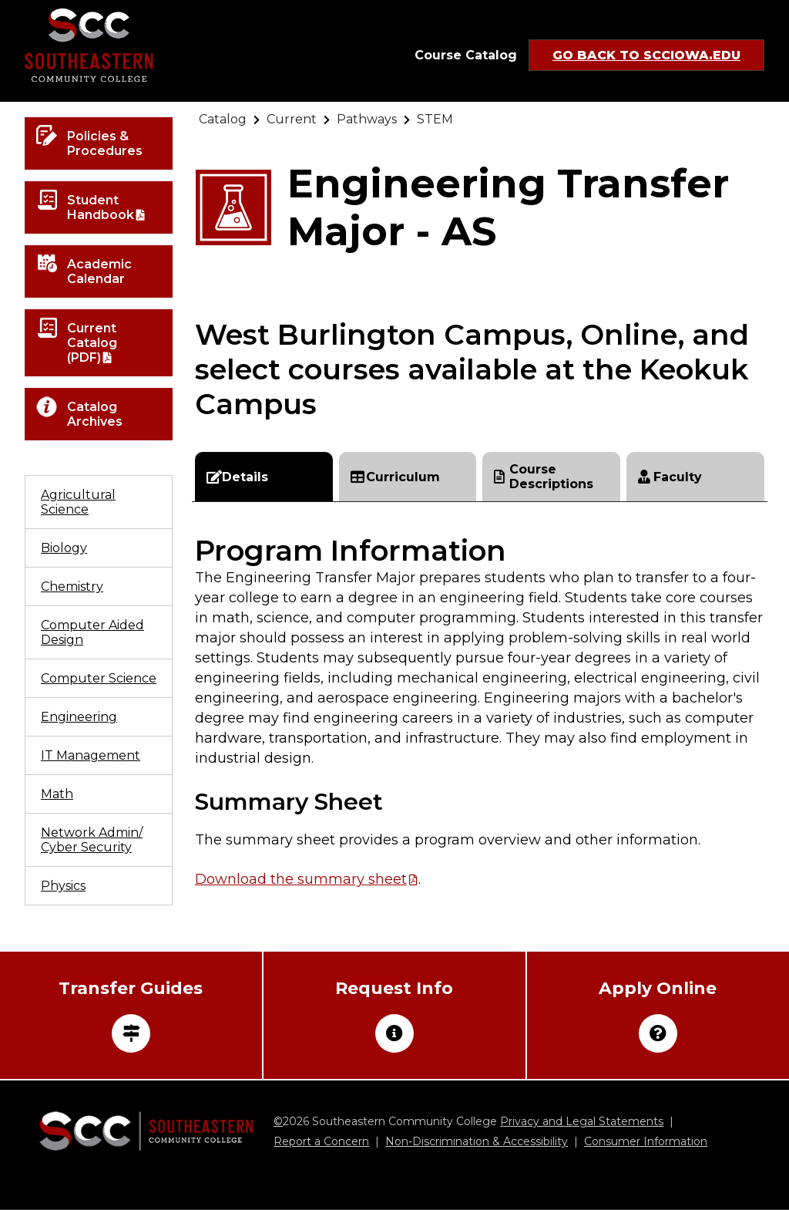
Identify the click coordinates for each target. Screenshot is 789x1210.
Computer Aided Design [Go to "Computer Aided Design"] (92, 632)
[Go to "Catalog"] (222, 119)
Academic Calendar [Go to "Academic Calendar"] (99, 271)
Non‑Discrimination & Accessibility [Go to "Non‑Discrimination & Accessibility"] (476, 1141)
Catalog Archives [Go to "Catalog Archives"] (95, 414)
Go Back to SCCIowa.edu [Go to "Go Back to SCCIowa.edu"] (646, 55)
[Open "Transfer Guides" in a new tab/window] (131, 1015)
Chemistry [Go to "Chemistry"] (72, 586)
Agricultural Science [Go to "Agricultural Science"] (78, 502)
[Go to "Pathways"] (367, 119)
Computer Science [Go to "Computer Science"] (98, 678)
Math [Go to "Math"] (57, 794)
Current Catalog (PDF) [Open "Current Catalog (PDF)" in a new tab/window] (92, 343)
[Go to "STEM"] (435, 119)
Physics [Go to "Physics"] (63, 885)
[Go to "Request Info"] (394, 1015)
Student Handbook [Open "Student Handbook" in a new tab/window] (100, 207)
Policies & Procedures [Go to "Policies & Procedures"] (105, 143)
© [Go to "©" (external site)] (278, 1121)
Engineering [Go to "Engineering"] (79, 716)
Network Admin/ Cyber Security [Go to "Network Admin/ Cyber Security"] (92, 839)
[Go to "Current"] (292, 119)
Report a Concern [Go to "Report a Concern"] (321, 1141)
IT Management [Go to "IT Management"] (90, 755)
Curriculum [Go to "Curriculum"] (395, 477)
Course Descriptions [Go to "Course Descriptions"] (543, 476)
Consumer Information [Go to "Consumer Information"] (645, 1141)
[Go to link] (89, 51)
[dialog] (743, 1163)
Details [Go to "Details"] (237, 477)
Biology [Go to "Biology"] (64, 548)
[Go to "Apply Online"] (658, 1015)
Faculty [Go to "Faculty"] (670, 477)
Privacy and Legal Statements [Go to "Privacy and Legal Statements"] (581, 1121)
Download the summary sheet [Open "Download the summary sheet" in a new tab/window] (301, 879)
